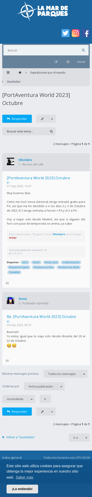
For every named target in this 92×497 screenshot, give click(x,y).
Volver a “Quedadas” (20, 437)
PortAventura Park (43, 267)
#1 (8, 182)
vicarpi (12, 237)
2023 (25, 262)
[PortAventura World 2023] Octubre (38, 177)
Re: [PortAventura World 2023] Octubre (41, 316)
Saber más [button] (24, 477)
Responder (17, 119)
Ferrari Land (51, 262)
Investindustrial (71, 262)
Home (81, 62)
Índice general (12, 457)
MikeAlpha (25, 160)
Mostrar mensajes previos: (44, 374)
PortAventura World (68, 267)
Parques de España (19, 267)
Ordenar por (33, 386)
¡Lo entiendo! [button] (22, 489)
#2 (8, 321)
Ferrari (36, 262)
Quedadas (14, 272)
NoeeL (23, 299)
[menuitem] (68, 62)
